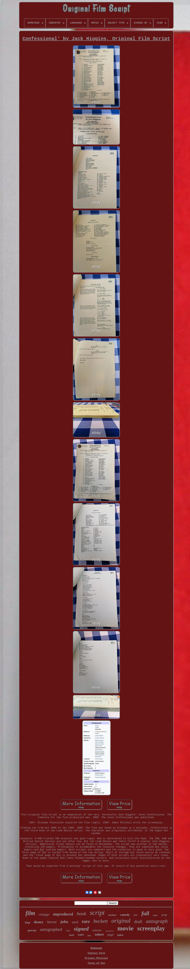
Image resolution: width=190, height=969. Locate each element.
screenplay (151, 928)
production (110, 931)
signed (81, 929)
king (27, 922)
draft (138, 921)
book (81, 913)
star (135, 914)
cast (155, 915)
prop (164, 914)
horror (52, 922)
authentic (97, 930)
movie (125, 928)
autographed (51, 929)
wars (81, 934)
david (71, 935)
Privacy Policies (96, 958)
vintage (44, 914)
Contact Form (96, 953)
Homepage (96, 948)
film (30, 913)
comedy (125, 914)
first (89, 935)
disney (38, 922)
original (120, 920)
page (110, 934)
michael (112, 915)
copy (68, 930)
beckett (101, 921)
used (75, 922)
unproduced (63, 914)
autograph (157, 921)
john (64, 921)
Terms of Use (96, 963)
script (97, 912)
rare (86, 921)
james (120, 935)
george (32, 930)
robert (99, 934)
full (145, 913)
